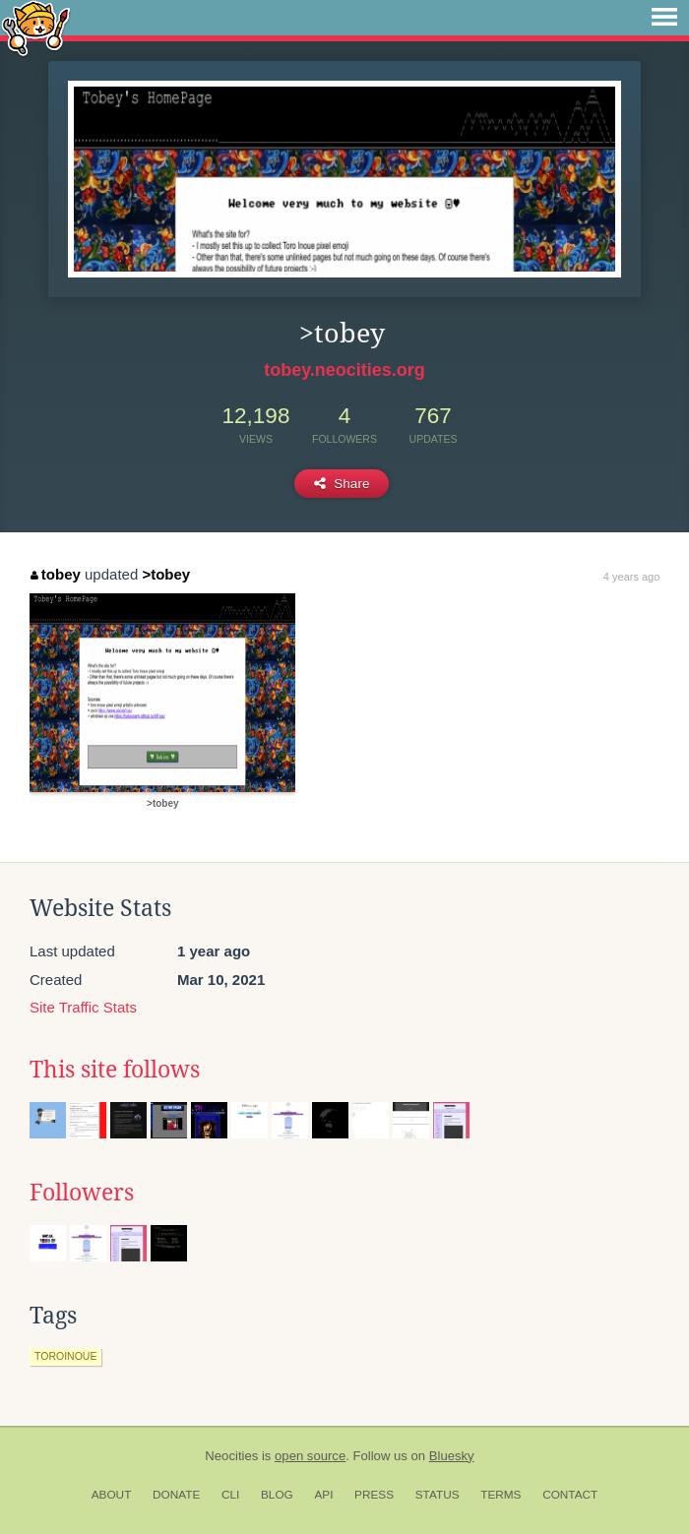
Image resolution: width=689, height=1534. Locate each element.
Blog (277, 1495)
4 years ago (631, 577)
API (323, 1495)
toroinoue (65, 1356)
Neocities (231, 1455)
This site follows (115, 1069)
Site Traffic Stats (83, 1007)
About (112, 1495)
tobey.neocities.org (344, 370)
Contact (569, 1495)
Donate (176, 1495)
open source (310, 1455)
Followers (82, 1192)
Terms (500, 1495)
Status (437, 1495)
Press (374, 1495)
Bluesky (451, 1455)
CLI (230, 1495)
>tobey (166, 574)
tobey (56, 574)
